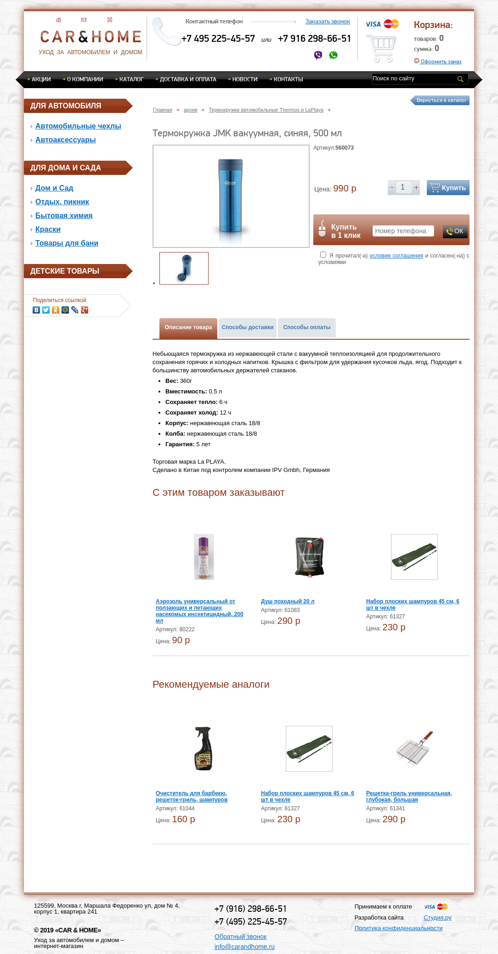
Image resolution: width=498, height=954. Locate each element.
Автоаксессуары (65, 140)
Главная (162, 109)
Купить (454, 187)
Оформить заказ (438, 61)
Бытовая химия (64, 215)
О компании (85, 79)
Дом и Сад (54, 188)
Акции (41, 79)
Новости (245, 79)
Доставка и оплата (188, 79)
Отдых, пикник (62, 202)
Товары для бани (66, 243)
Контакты (288, 79)
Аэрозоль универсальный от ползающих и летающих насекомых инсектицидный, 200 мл (199, 611)
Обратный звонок (240, 936)
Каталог (131, 79)
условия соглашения (396, 256)
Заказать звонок (328, 21)
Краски (48, 229)
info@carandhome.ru (245, 946)
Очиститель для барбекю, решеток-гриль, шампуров (191, 796)
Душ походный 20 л (288, 601)
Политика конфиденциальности (399, 928)
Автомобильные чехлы (78, 126)
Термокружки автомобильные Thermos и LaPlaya (266, 109)
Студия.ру (438, 917)
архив (191, 109)
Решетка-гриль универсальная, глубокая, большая (409, 796)
